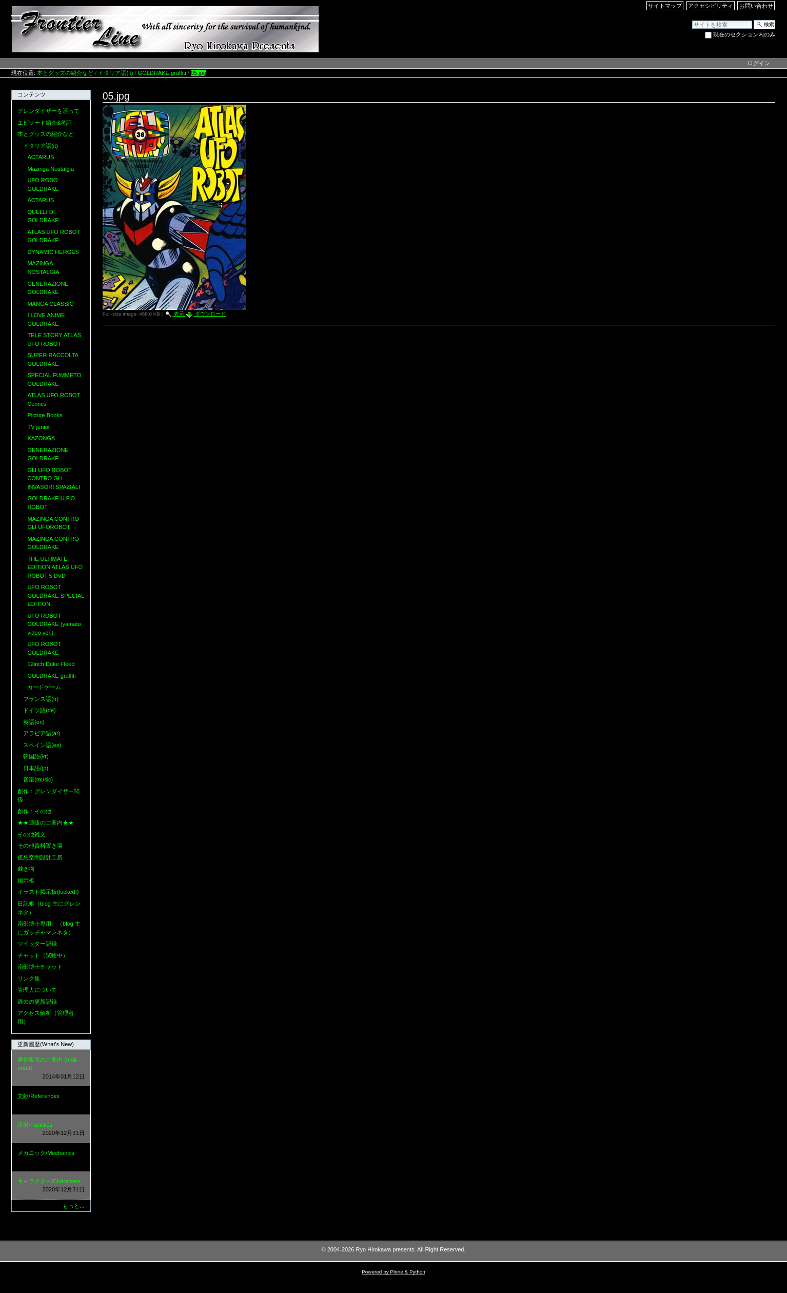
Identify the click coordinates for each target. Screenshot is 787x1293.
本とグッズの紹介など (65, 73)
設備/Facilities (50, 1130)
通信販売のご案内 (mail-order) (50, 1068)
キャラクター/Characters (50, 1186)
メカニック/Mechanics (50, 1158)
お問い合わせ (756, 6)
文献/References (50, 1101)
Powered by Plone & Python (393, 1272)
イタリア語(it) (115, 73)
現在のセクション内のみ (744, 34)
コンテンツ (31, 94)
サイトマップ (665, 6)
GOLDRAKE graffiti (162, 73)
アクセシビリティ (710, 6)
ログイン (758, 63)
